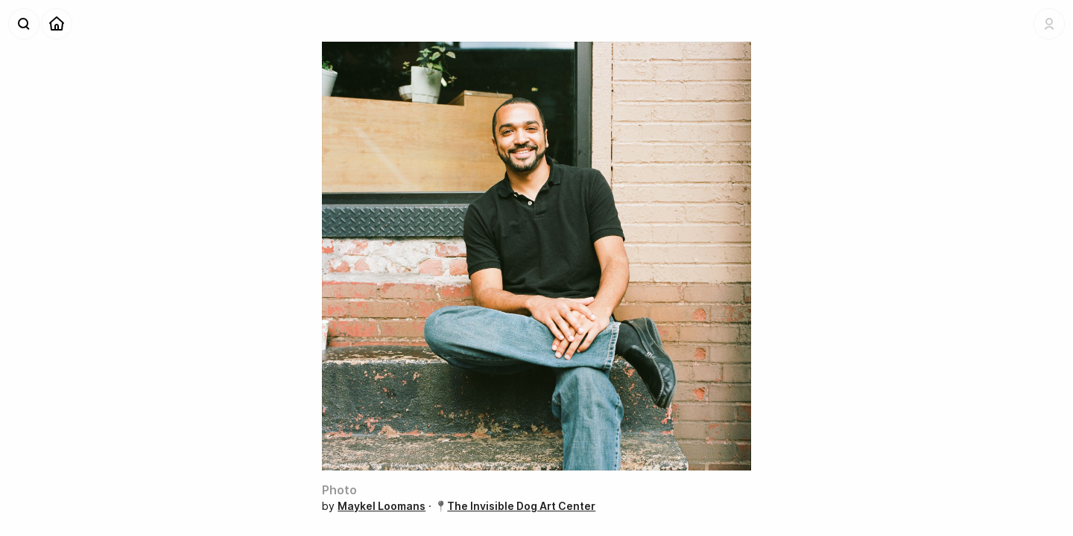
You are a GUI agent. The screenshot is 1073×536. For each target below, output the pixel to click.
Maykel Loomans (381, 506)
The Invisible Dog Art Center (521, 506)
